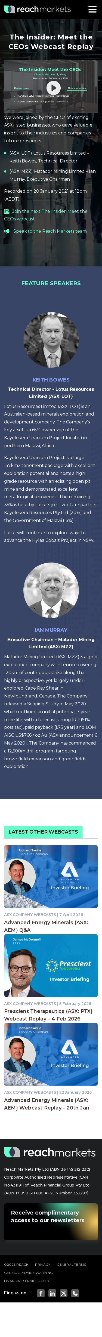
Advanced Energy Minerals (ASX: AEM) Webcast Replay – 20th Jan (46, 1104)
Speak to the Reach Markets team (50, 231)
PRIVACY (42, 1264)
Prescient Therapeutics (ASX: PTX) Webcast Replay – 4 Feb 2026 (48, 1015)
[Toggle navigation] (92, 9)
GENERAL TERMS (71, 1264)
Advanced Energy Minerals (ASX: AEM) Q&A (46, 926)
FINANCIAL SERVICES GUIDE (28, 1281)
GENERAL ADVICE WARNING (28, 1273)
